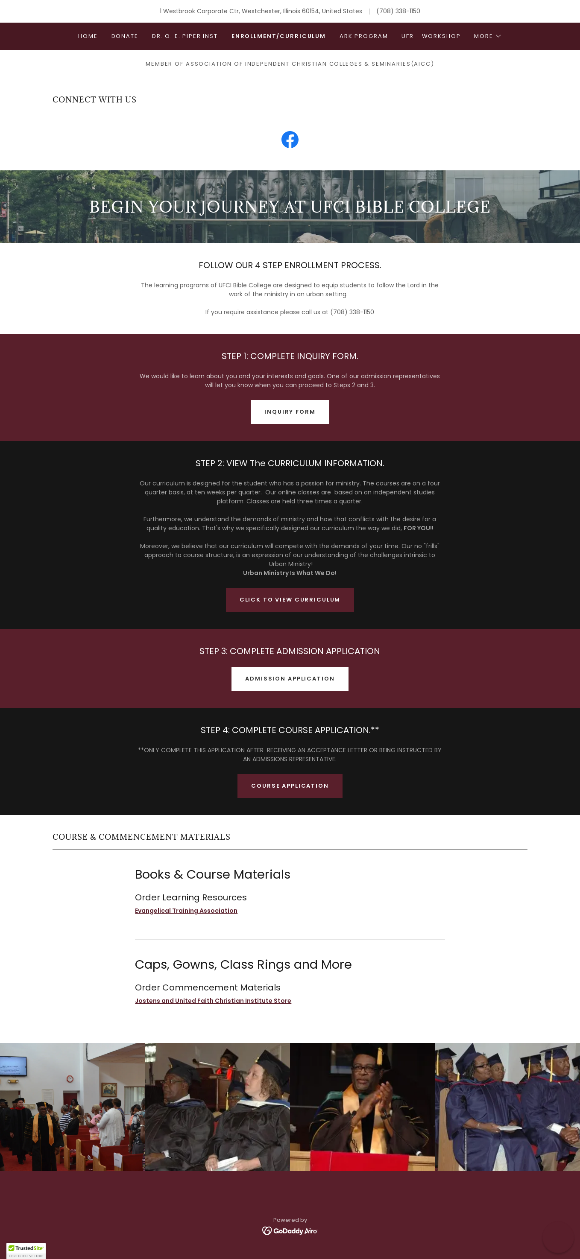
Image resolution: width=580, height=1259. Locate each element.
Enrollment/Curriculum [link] (278, 36)
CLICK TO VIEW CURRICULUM (290, 600)
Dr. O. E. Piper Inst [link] (185, 36)
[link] (290, 141)
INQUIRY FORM (289, 412)
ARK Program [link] (364, 36)
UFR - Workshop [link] (430, 36)
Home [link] (87, 36)
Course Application (289, 786)
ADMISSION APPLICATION (289, 679)
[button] (487, 36)
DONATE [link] (124, 36)
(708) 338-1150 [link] (398, 11)
